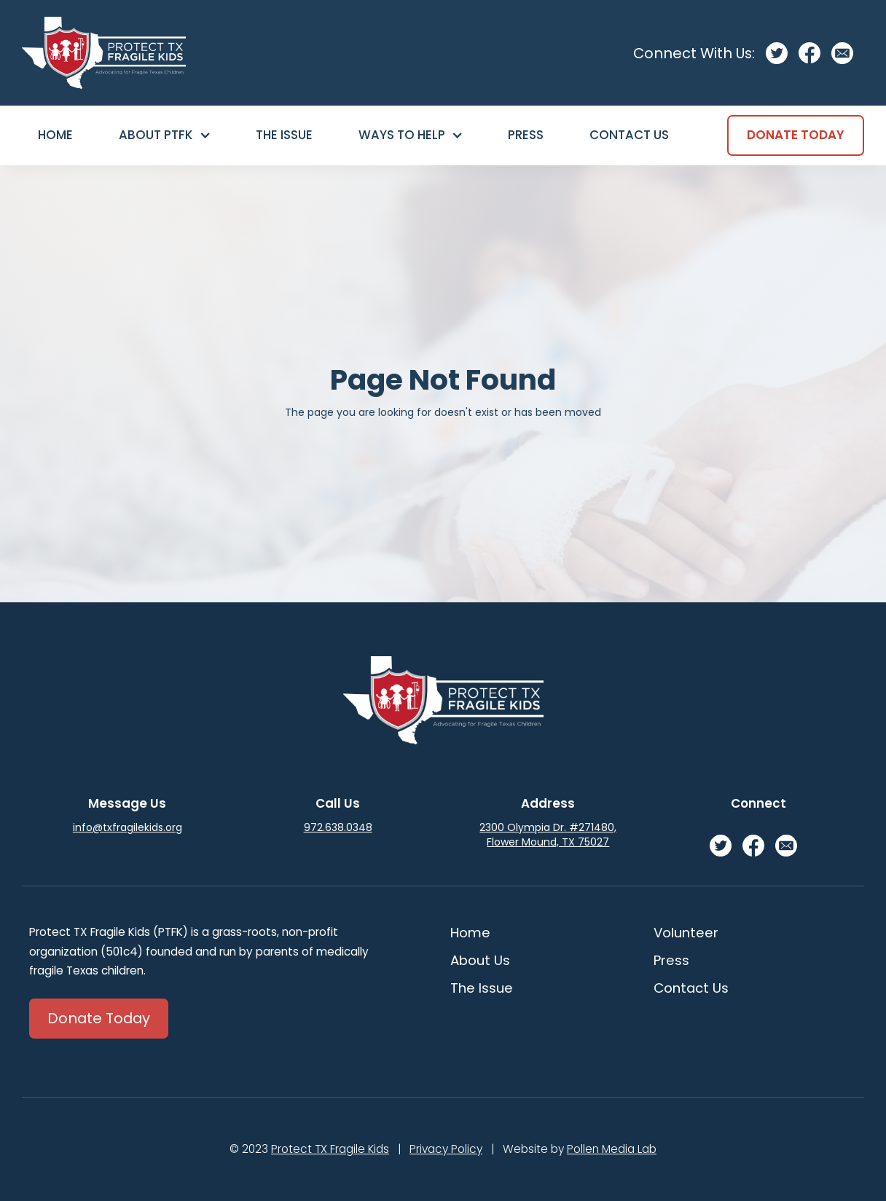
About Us (480, 960)
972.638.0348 (338, 827)
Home (55, 134)
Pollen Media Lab (611, 1149)
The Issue (284, 134)
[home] (104, 53)
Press (526, 134)
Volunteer (686, 933)
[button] (164, 135)
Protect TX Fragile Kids (330, 1149)
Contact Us (629, 134)
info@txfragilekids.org (127, 827)
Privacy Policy (445, 1149)
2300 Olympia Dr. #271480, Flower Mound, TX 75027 (547, 834)
